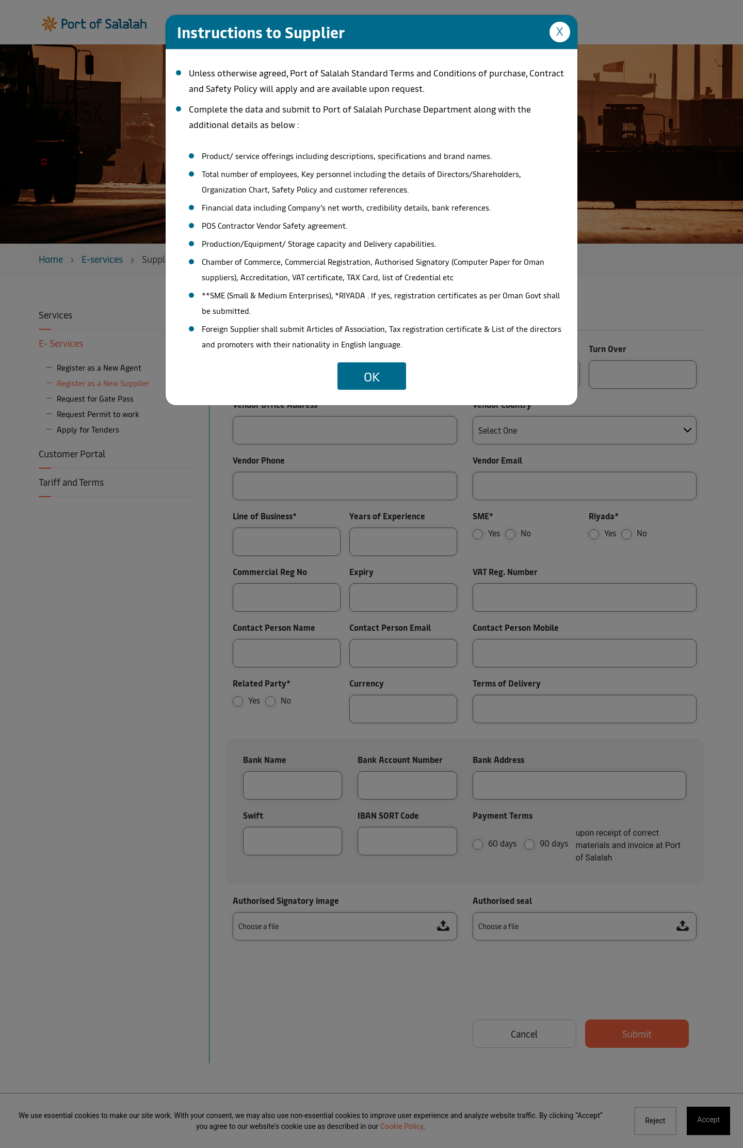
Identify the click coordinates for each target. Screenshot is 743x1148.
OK (372, 376)
